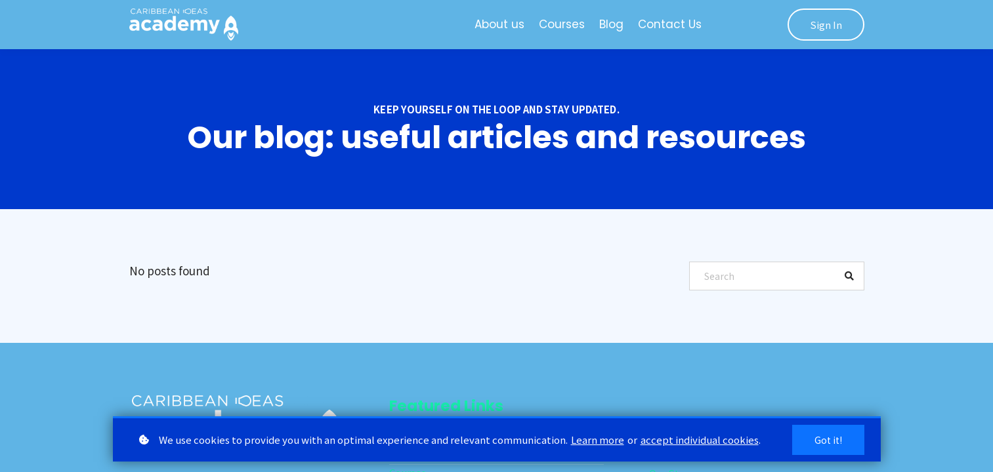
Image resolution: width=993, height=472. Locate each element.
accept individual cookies (700, 439)
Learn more (597, 439)
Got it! (828, 439)
